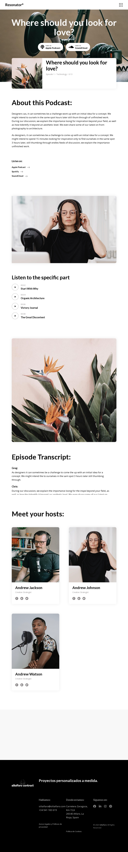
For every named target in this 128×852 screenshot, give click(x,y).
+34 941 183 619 (48, 810)
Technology (61, 74)
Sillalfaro (103, 825)
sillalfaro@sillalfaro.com (52, 806)
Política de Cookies (74, 831)
